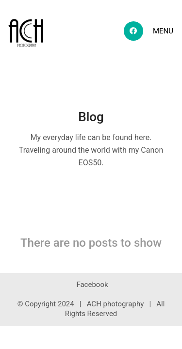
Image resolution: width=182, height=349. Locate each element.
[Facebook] (92, 285)
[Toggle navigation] (164, 31)
